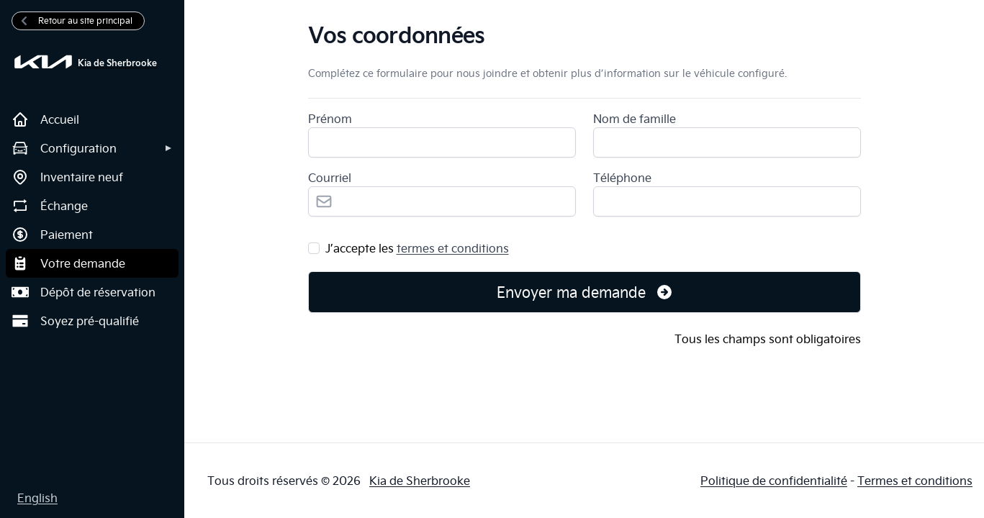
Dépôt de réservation (83, 292)
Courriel (329, 178)
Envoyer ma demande (585, 291)
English (37, 498)
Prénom (330, 119)
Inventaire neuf (67, 177)
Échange (50, 205)
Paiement (52, 234)
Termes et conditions (914, 481)
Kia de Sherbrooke (419, 481)
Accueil (45, 119)
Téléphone (622, 178)
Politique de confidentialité (773, 481)
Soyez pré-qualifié (75, 321)
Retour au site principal (75, 20)
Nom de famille (634, 119)
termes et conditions (453, 248)
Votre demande (68, 263)
